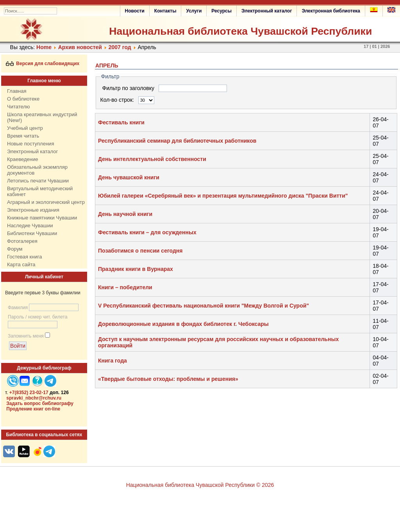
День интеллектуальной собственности (152, 159)
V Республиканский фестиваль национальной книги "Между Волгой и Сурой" (203, 305)
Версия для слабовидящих (43, 63)
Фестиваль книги (121, 122)
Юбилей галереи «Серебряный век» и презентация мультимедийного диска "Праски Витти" (223, 196)
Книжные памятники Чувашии (42, 218)
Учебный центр (25, 128)
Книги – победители (125, 287)
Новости (135, 11)
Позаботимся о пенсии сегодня (140, 251)
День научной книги (125, 214)
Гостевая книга (24, 257)
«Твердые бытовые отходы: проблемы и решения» (168, 379)
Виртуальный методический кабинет (40, 191)
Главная (16, 91)
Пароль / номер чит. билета (38, 317)
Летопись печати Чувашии (38, 181)
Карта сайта (21, 264)
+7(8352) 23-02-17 (28, 392)
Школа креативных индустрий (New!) (42, 117)
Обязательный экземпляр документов (37, 170)
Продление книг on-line (33, 409)
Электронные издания (33, 210)
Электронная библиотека (331, 11)
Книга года (112, 360)
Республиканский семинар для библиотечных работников (177, 141)
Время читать (23, 136)
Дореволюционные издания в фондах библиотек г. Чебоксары (183, 324)
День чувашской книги (128, 177)
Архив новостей (80, 47)
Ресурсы (221, 11)
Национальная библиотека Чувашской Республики (240, 31)
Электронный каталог (266, 11)
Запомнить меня (26, 336)
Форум (15, 249)
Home (44, 47)
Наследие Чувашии (30, 225)
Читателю (18, 107)
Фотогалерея (22, 241)
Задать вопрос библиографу (39, 403)
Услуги (194, 11)
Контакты (165, 11)
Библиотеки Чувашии (32, 233)
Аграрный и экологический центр (46, 202)
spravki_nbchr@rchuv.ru (33, 398)
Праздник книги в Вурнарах (135, 269)
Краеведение (22, 159)
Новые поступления (30, 144)
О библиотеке (23, 99)
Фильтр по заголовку (129, 88)
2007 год (120, 47)
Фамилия (18, 307)
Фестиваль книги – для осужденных (147, 232)
